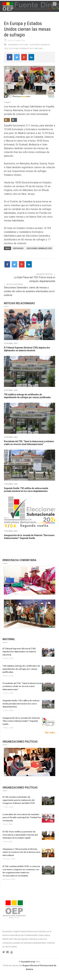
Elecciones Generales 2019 (21, 49)
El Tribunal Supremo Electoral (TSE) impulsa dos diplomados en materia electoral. (19, 651)
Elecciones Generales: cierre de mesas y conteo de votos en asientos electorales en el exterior (29, 291)
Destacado (18, 248)
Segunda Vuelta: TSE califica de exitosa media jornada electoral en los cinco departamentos (21, 703)
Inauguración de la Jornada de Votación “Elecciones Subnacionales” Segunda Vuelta (21, 721)
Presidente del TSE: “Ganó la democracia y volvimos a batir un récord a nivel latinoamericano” (22, 686)
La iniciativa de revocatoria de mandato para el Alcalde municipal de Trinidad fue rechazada (22, 817)
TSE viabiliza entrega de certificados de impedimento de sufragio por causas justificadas (21, 669)
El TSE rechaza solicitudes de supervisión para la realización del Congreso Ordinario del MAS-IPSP (19, 800)
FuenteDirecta (28, 961)
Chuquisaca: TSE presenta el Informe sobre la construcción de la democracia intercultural (21, 852)
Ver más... (51, 732)
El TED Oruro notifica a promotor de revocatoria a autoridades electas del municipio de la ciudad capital (20, 834)
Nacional (38, 49)
